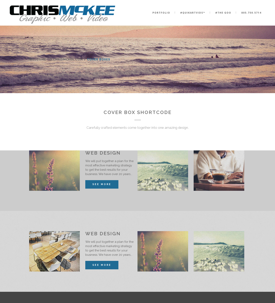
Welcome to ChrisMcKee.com (56, 59)
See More (101, 184)
